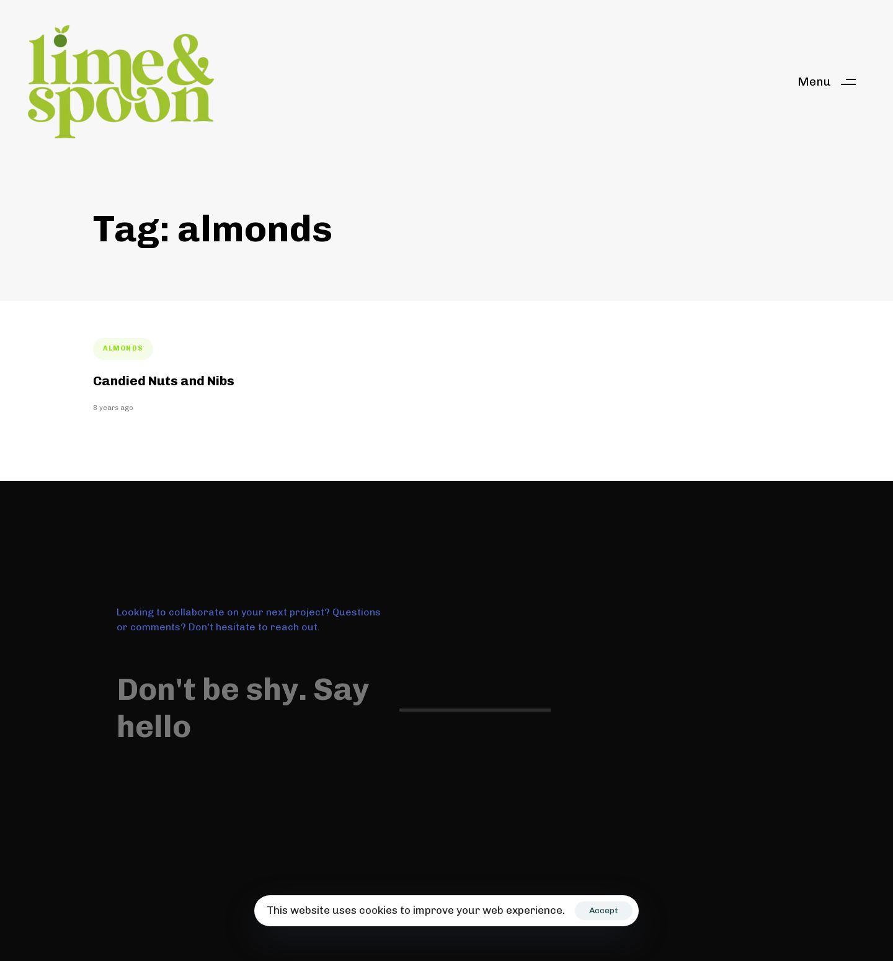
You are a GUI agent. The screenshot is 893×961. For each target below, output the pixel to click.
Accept (603, 910)
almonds (123, 348)
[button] (831, 82)
